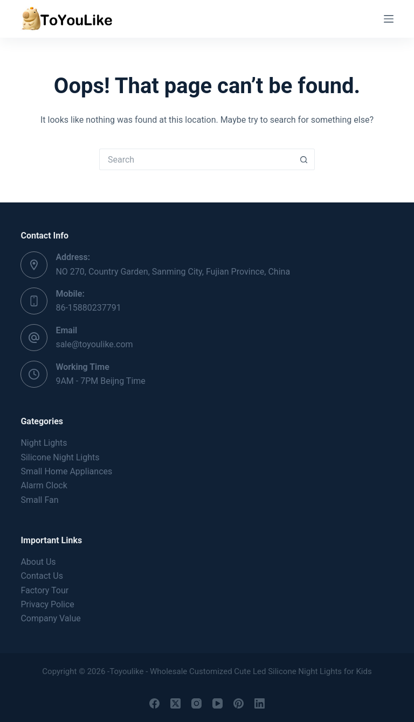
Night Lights (43, 443)
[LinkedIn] (259, 703)
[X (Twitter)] (175, 703)
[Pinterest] (238, 703)
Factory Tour (44, 590)
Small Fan (39, 500)
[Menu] (389, 19)
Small (66, 471)
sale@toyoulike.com (94, 344)
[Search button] (304, 159)
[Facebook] (154, 703)
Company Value (50, 618)
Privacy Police (47, 604)
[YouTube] (217, 703)
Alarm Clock (43, 485)
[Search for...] (196, 159)
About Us (38, 562)
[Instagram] (196, 703)
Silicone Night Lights (59, 457)
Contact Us (41, 576)
